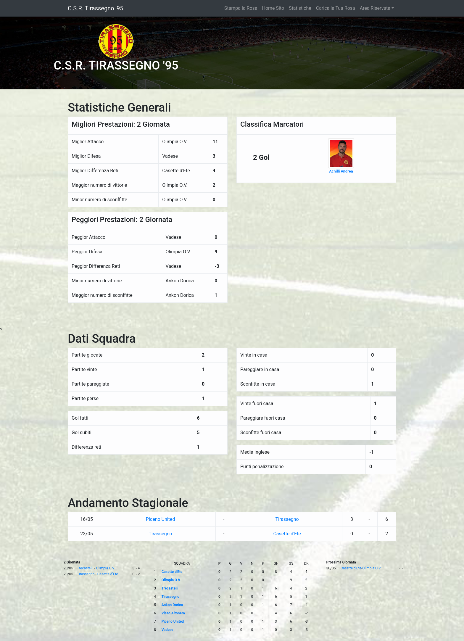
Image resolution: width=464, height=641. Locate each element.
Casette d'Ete (287, 534)
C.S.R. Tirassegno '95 (95, 8)
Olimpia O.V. (105, 568)
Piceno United (160, 519)
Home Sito (273, 8)
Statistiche (300, 8)
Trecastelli (85, 568)
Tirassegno (287, 519)
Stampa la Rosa (240, 8)
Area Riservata (375, 8)
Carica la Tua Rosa (335, 8)
